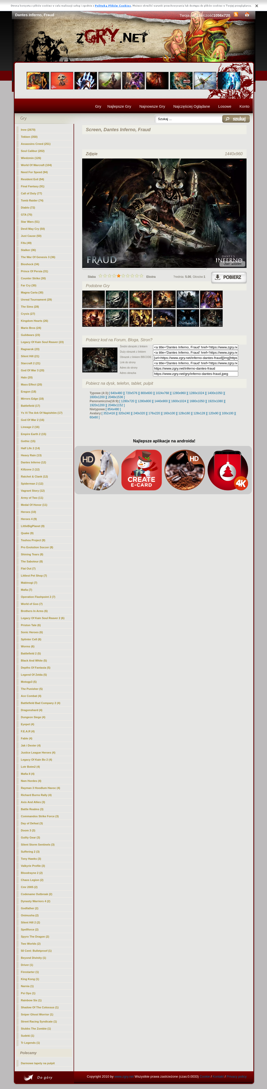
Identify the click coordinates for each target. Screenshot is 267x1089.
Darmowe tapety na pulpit (38, 1063)
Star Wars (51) (30, 221)
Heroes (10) (28, 511)
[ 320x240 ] (124, 413)
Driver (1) (27, 964)
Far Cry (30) (28, 285)
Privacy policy (237, 1076)
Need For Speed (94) (34, 172)
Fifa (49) (26, 242)
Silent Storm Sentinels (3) (38, 844)
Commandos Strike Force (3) (40, 816)
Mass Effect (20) (31, 384)
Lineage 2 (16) (30, 426)
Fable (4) (26, 738)
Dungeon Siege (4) (33, 717)
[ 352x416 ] (109, 413)
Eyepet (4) (27, 724)
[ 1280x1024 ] (196, 393)
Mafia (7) (26, 589)
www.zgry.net (124, 1076)
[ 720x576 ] (131, 393)
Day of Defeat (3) (32, 823)
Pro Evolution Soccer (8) (37, 547)
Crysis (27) (28, 313)
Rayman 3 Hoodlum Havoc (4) (40, 787)
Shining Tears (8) (32, 554)
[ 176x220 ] (154, 413)
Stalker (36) (28, 250)
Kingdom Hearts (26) (34, 320)
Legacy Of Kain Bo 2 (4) (36, 759)
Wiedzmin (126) (31, 158)
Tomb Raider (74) (32, 200)
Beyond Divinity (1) (33, 957)
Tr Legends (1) (30, 1042)
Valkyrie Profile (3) (33, 865)
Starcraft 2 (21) (30, 363)
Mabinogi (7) (29, 582)
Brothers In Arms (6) (34, 610)
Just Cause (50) (31, 235)
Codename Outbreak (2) (36, 894)
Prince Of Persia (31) (34, 271)
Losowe (224, 106)
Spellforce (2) (30, 929)
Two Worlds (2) (31, 943)
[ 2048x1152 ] (115, 405)
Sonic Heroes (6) (32, 632)
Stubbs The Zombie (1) (36, 1028)
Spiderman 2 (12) (32, 483)
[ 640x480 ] (116, 393)
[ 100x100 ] (227, 413)
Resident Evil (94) (32, 179)
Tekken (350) (29, 136)
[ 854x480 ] (113, 409)
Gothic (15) (28, 441)
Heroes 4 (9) (29, 518)
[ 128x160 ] (184, 413)
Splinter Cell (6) (31, 639)
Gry (98, 106)
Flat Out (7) (28, 568)
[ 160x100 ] (169, 413)
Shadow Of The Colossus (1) (40, 1007)
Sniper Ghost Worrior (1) (37, 1014)
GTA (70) (26, 214)
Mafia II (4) (28, 773)
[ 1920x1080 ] (215, 401)
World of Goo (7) (32, 603)
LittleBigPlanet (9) (33, 526)
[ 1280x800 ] (144, 401)
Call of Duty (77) (31, 193)
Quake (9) (27, 533)
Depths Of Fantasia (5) (36, 667)
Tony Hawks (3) (31, 858)
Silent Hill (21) (30, 356)
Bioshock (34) (30, 264)
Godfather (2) (29, 908)
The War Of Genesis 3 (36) (38, 257)
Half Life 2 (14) (30, 448)
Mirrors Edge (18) (32, 398)
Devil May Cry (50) (33, 228)
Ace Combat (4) (31, 695)
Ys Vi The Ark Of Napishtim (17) (41, 412)
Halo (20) (27, 377)
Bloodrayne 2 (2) (32, 872)
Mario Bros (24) (31, 327)
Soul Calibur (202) (33, 150)
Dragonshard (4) (31, 710)
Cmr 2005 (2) (29, 887)
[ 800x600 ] (146, 393)
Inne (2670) (28, 129)
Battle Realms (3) (32, 809)
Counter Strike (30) (33, 278)
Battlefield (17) (30, 405)
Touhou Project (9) (33, 540)
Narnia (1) (27, 986)
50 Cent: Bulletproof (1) (36, 950)
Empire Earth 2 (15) (33, 434)
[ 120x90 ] (213, 413)
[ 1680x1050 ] (197, 401)
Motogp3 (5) (29, 681)
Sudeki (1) (27, 1035)
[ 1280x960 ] (179, 393)
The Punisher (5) (32, 688)
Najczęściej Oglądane (191, 106)
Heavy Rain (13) (31, 455)
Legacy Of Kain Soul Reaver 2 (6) (42, 618)
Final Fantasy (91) (33, 186)
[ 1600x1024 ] (178, 401)
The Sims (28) (30, 306)
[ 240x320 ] (139, 413)
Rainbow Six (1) (31, 1000)
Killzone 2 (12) (30, 469)
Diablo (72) (28, 207)
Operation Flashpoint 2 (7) (38, 596)
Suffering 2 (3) (30, 851)
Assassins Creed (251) (36, 143)
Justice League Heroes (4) (38, 752)
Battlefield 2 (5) (31, 653)
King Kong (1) (30, 979)
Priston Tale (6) (31, 625)
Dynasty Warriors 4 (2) (35, 901)
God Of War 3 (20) (33, 370)
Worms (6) (28, 646)
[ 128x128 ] (199, 413)
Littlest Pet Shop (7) (34, 575)
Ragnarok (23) (30, 349)
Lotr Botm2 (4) (30, 766)
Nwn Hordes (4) (31, 780)
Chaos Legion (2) (32, 879)
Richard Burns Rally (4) (36, 795)
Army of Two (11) (32, 497)
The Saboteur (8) (32, 561)
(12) (33, 462)
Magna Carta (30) (32, 292)
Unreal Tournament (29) (36, 299)
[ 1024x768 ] (162, 393)
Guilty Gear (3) (30, 837)
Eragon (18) (28, 391)
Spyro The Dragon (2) (35, 936)
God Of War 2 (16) (33, 419)
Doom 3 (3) (28, 830)
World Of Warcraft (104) (36, 165)
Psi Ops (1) (28, 993)
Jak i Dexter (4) (31, 745)
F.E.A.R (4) (28, 731)
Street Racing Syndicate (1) (39, 1021)
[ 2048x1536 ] (115, 397)
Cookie (205, 1076)
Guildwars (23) (30, 334)
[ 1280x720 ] (127, 401)
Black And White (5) (34, 660)
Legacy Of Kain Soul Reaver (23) (42, 342)
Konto (244, 106)
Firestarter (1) (30, 971)
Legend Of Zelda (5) (34, 674)
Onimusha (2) (30, 915)
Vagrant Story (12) (33, 490)
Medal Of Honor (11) (34, 504)
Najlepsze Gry (119, 106)
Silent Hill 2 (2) (30, 922)
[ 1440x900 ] (161, 401)
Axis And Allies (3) (33, 802)
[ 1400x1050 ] (215, 393)
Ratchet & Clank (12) (34, 476)
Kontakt (218, 1076)
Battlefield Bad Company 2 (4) (40, 703)
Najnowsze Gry (152, 106)
